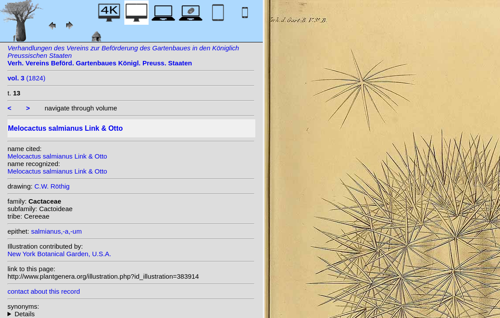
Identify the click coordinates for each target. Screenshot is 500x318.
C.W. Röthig (52, 186)
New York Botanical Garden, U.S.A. (59, 253)
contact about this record (43, 291)
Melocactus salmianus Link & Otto (57, 156)
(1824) (26, 78)
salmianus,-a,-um (56, 231)
